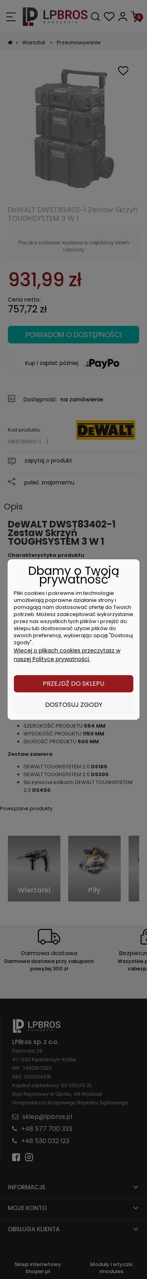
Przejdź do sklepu (73, 683)
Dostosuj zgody (73, 704)
